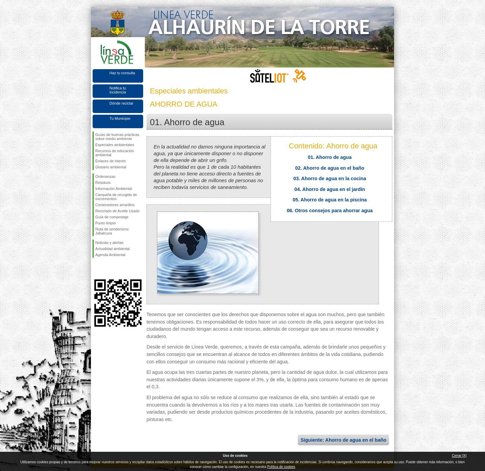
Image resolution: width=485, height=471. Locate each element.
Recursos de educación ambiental (114, 153)
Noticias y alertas (109, 243)
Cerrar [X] (459, 456)
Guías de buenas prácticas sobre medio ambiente (117, 137)
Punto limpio (105, 223)
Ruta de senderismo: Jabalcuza (112, 231)
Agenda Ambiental (110, 255)
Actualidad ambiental (112, 249)
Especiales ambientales (114, 145)
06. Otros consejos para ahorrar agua (330, 210)
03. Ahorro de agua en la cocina (329, 178)
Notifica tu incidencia (117, 90)
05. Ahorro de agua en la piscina (330, 199)
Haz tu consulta (122, 73)
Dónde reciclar (121, 103)
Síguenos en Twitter (108, 269)
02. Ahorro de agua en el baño (329, 168)
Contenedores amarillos (114, 205)
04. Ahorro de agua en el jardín (329, 189)
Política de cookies (281, 467)
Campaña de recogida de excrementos (116, 197)
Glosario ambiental (110, 167)
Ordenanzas (105, 176)
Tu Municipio (119, 118)
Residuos (103, 183)
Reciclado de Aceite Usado (117, 211)
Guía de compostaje (111, 217)
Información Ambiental (113, 189)
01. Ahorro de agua (330, 157)
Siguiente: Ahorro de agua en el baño (343, 440)
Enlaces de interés (110, 161)
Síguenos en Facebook (97, 269)
